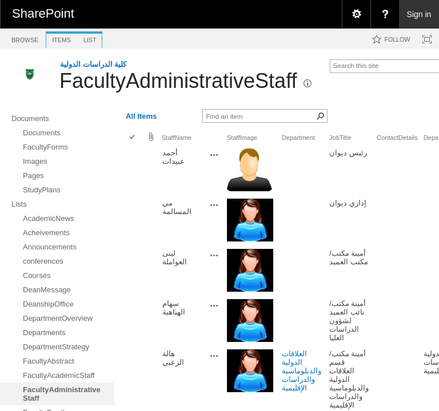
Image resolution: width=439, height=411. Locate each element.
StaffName (176, 137)
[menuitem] (356, 14)
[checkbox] (133, 138)
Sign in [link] (419, 14)
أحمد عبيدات (173, 157)
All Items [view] (141, 116)
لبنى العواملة (174, 257)
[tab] (25, 38)
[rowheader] (135, 171)
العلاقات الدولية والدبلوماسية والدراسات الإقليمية (301, 370)
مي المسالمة (176, 207)
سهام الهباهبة (173, 307)
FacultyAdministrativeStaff (178, 80)
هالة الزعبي (173, 357)
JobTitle (340, 137)
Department (298, 137)
